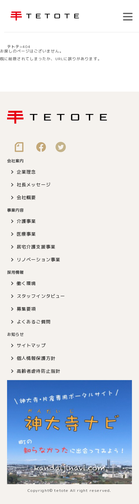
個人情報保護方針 (36, 358)
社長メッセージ (34, 185)
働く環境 (26, 283)
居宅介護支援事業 (36, 247)
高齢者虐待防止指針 (39, 371)
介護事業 (26, 221)
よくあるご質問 (34, 322)
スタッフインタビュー (41, 296)
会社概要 (26, 197)
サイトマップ (31, 345)
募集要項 (26, 309)
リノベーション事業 (39, 259)
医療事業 (26, 234)
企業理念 (26, 172)
